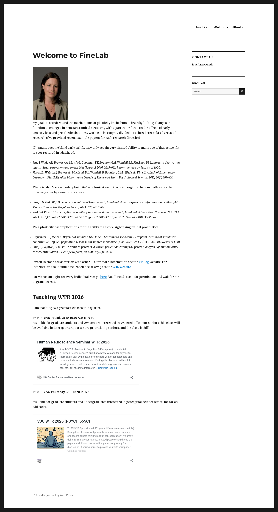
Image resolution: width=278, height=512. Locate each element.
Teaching (202, 27)
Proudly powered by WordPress (54, 495)
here (103, 277)
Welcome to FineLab (229, 27)
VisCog (144, 262)
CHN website (122, 267)
